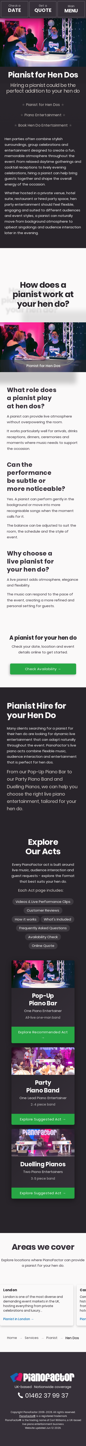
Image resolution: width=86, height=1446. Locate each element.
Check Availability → (43, 668)
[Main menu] (71, 9)
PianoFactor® (27, 1416)
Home (12, 1338)
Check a (14, 9)
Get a (43, 9)
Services (32, 1338)
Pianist (52, 1338)
